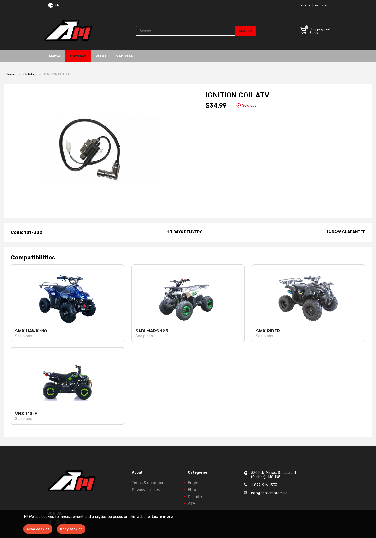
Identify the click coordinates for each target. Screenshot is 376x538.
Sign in (306, 5)
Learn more (162, 517)
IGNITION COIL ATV (58, 74)
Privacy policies (146, 489)
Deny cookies (71, 529)
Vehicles (124, 56)
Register (321, 5)
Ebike (192, 489)
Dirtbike (195, 496)
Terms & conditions (149, 483)
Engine (194, 483)
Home (54, 56)
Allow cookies (37, 529)
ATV (191, 503)
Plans (100, 56)
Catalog (78, 56)
